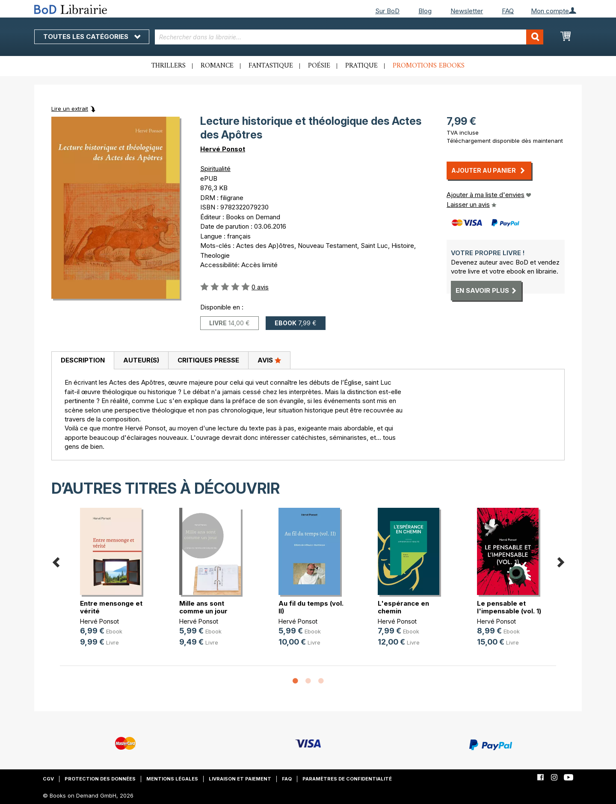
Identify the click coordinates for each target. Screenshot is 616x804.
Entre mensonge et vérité (111, 607)
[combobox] (349, 36)
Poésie (319, 66)
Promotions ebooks (429, 66)
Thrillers (168, 66)
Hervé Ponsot (222, 149)
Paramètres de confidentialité (347, 779)
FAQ (508, 11)
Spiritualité (215, 169)
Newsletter (466, 11)
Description (83, 360)
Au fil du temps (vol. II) (311, 607)
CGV (48, 779)
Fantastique (271, 66)
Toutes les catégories (91, 36)
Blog (425, 11)
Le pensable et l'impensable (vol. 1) (509, 607)
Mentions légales (172, 779)
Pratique (361, 66)
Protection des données (100, 779)
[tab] (82, 360)
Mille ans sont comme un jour (203, 607)
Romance (217, 66)
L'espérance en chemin (403, 607)
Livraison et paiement (240, 779)
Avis (269, 360)
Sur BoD (387, 11)
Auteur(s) (141, 360)
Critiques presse (208, 360)
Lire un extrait (69, 108)
